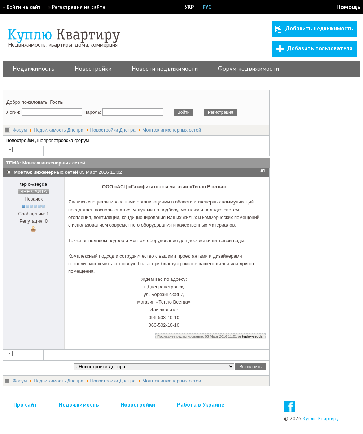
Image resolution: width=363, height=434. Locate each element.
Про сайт (25, 404)
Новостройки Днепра (113, 130)
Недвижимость (33, 69)
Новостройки (93, 69)
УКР (189, 7)
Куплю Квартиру (321, 418)
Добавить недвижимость (314, 29)
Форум (20, 130)
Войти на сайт (23, 7)
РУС (206, 7)
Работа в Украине (200, 404)
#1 (263, 170)
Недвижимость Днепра (58, 130)
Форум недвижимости (248, 69)
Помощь (348, 7)
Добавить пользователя (314, 48)
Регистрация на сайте (78, 7)
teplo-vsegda (33, 184)
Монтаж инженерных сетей (171, 130)
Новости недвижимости (165, 69)
